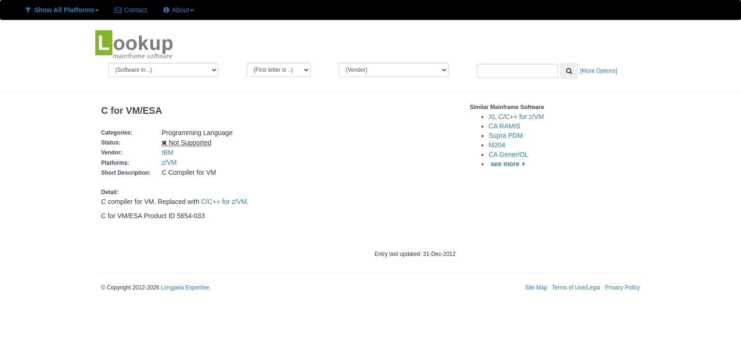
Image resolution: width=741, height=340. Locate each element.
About (178, 10)
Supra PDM (506, 135)
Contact (130, 10)
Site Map (536, 287)
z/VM (171, 162)
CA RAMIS (504, 126)
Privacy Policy (622, 287)
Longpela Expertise (185, 287)
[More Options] (598, 71)
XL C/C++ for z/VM (516, 116)
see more (509, 164)
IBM (167, 152)
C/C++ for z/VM (224, 201)
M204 (497, 145)
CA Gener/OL (508, 154)
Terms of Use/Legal (576, 287)
